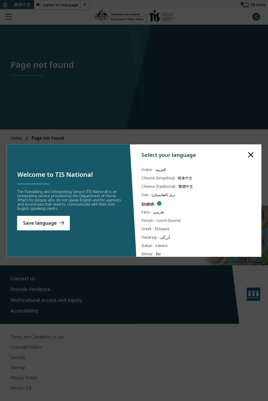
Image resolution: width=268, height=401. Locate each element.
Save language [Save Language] (40, 223)
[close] (251, 155)
